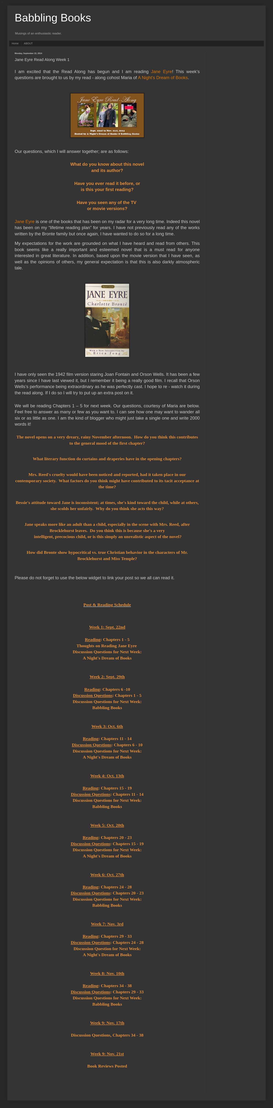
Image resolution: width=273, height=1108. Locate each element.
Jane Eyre (161, 71)
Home (15, 43)
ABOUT (28, 43)
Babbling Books (53, 18)
